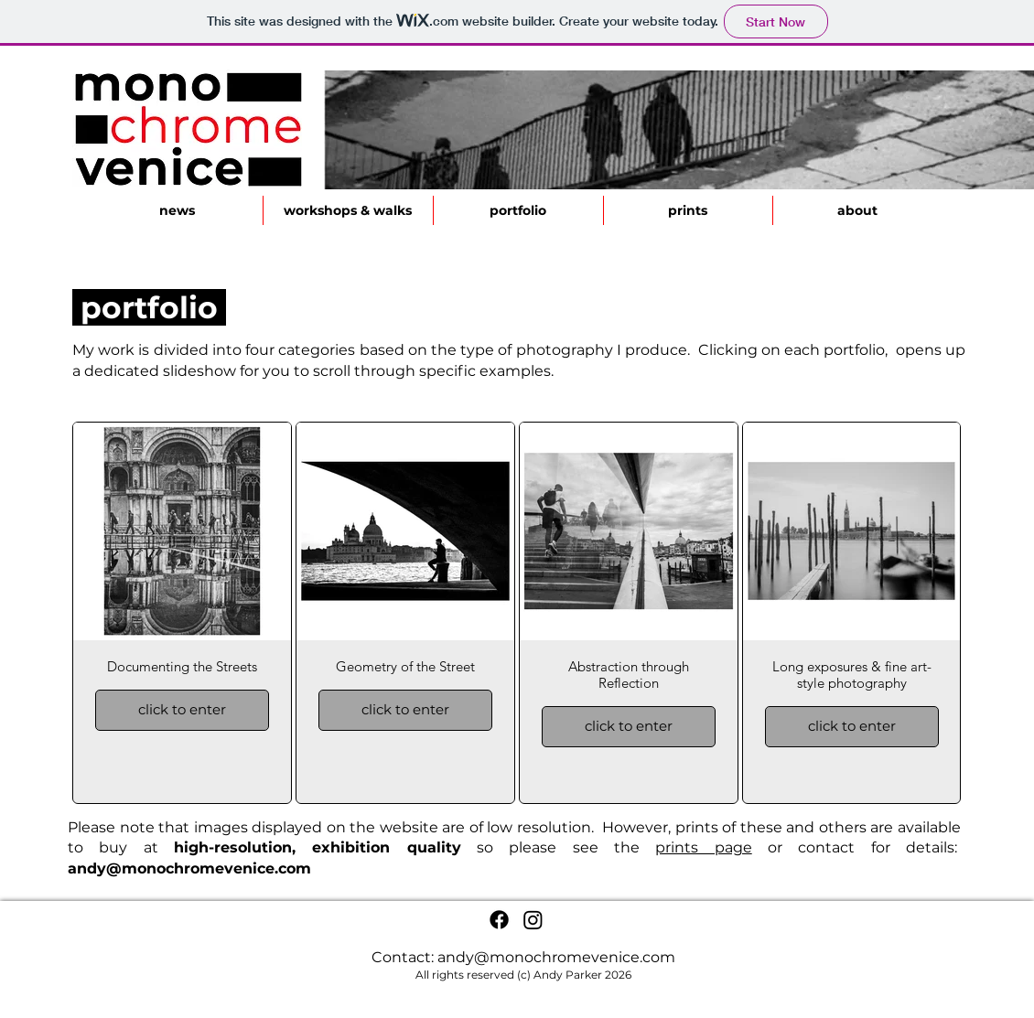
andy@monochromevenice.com (189, 868)
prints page (703, 847)
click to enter (182, 709)
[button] (518, 210)
